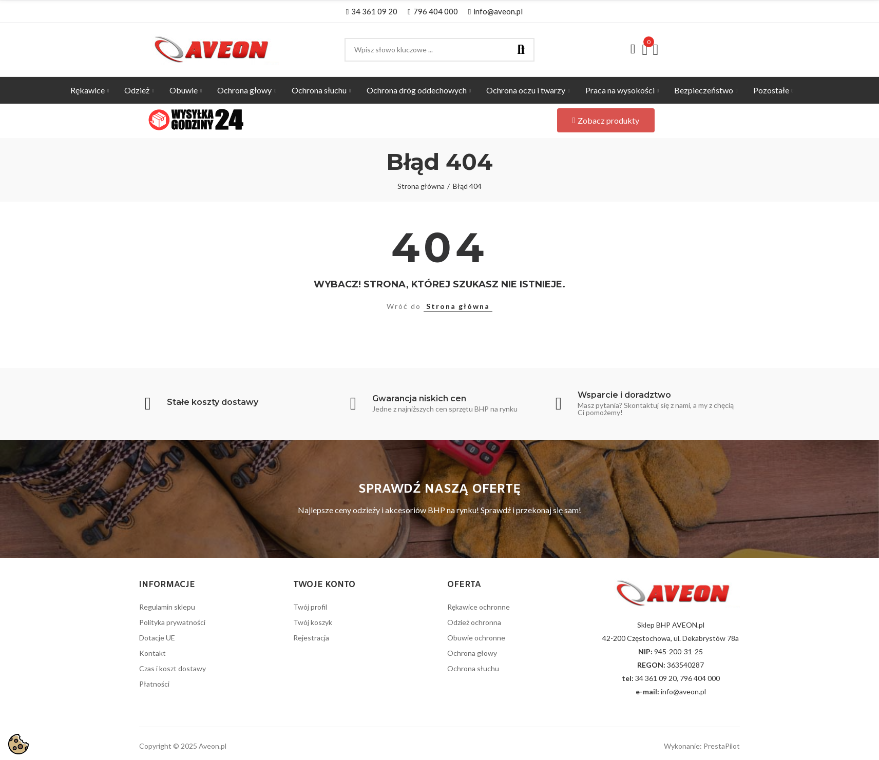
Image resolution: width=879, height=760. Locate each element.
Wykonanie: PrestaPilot (702, 746)
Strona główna (458, 306)
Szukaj (521, 50)
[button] (371, 11)
